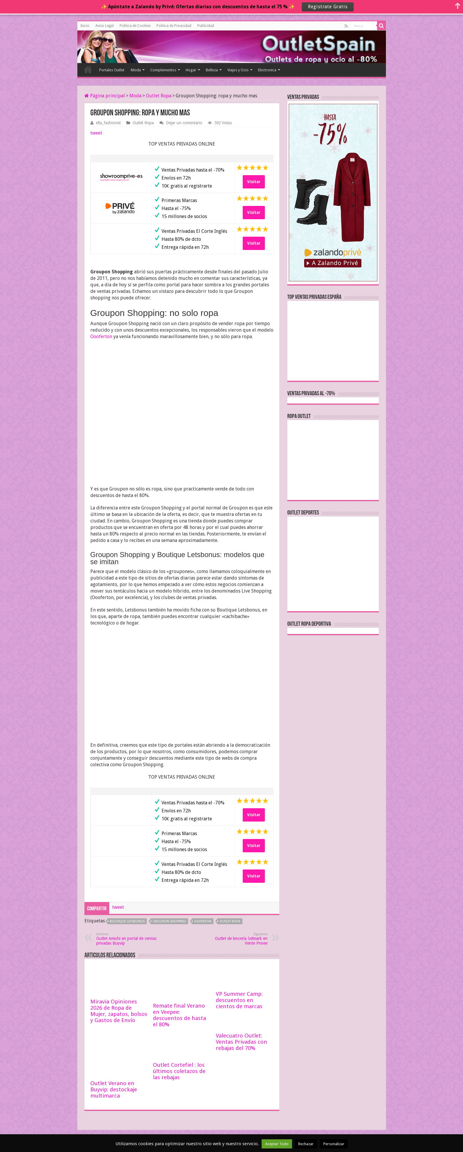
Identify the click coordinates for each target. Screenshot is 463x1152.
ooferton (202, 921)
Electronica (267, 70)
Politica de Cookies (135, 26)
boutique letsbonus (127, 921)
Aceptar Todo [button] (276, 1144)
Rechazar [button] (306, 1144)
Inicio (84, 26)
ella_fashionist (108, 122)
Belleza (212, 70)
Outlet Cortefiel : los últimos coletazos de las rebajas (179, 1071)
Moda (136, 70)
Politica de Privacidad (173, 26)
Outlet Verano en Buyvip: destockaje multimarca (113, 1089)
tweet (96, 133)
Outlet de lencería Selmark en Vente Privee (237, 939)
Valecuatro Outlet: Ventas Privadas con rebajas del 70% (241, 1041)
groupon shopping (169, 921)
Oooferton (101, 336)
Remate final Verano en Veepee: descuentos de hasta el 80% (179, 1015)
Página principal (104, 96)
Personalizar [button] (333, 1144)
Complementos (163, 70)
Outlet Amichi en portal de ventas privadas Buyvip (126, 939)
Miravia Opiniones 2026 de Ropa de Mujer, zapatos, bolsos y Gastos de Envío (118, 1010)
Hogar (191, 70)
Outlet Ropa (158, 96)
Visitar (253, 181)
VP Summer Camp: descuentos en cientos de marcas (239, 1000)
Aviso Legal (104, 26)
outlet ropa (230, 921)
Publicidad (205, 26)
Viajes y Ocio (238, 70)
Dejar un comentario (184, 122)
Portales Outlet (111, 70)
